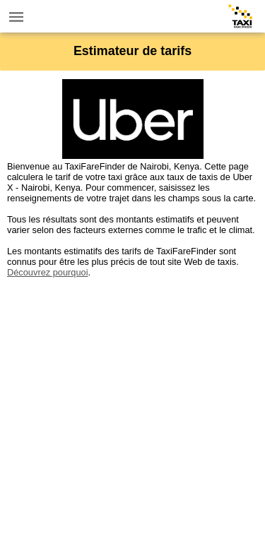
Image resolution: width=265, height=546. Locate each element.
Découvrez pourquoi (47, 272)
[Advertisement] (132, 410)
